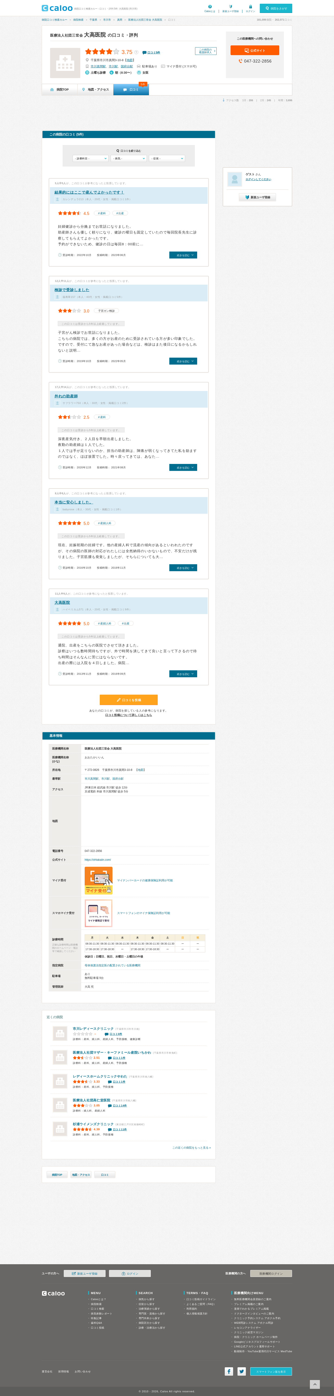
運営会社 (47, 1371)
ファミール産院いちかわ (112, 1052)
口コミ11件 (120, 1129)
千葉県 (93, 19)
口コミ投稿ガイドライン (201, 1299)
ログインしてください (258, 179)
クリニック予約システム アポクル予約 (257, 1318)
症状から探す (147, 1304)
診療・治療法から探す (152, 1327)
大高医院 (78, 35)
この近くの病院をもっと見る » (191, 1147)
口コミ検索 (97, 1308)
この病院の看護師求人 (205, 51)
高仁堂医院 (91, 1100)
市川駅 (113, 66)
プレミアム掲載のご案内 (248, 1304)
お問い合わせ (83, 1371)
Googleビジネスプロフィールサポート (257, 1341)
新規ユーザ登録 (230, 11)
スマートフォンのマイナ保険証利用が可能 (143, 913)
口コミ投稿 (97, 1327)
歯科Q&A (96, 1322)
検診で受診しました (72, 290)
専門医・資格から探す (152, 1313)
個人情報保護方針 (197, 1313)
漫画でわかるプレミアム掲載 (251, 1308)
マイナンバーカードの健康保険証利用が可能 (145, 880)
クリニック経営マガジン (248, 1332)
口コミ (105, 1174)
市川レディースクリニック (93, 1028)
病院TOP (57, 1174)
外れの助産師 (66, 396)
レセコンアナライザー (247, 1327)
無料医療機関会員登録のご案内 (253, 1299)
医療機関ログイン (271, 1273)
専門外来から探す (149, 1318)
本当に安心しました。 (74, 502)
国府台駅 (127, 66)
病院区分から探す (149, 1322)
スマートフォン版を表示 (271, 1371)
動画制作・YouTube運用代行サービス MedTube (263, 1351)
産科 (103, 213)
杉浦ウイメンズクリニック (93, 1124)
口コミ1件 (119, 1057)
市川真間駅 (98, 66)
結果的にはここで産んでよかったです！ (89, 192)
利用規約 (191, 1308)
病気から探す (147, 1299)
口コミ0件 (116, 1034)
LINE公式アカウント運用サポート (254, 1346)
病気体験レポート (101, 1313)
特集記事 (96, 1318)
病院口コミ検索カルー (54, 19)
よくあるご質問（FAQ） (201, 1304)
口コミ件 (154, 52)
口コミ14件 (120, 1105)
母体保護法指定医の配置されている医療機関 (112, 965)
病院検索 (78, 19)
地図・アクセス (81, 1174)
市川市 (107, 19)
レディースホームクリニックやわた (100, 1076)
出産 (121, 213)
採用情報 (63, 1371)
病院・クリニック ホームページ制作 (256, 1337)
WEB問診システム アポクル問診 (253, 1322)
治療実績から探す (149, 1308)
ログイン (250, 11)
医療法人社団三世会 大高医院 (145, 19)
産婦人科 (105, 523)
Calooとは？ (98, 1299)
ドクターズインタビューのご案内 (254, 1313)
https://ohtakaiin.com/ (98, 859)
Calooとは (210, 11)
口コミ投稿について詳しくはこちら (128, 715)
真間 (119, 19)
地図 (130, 60)
